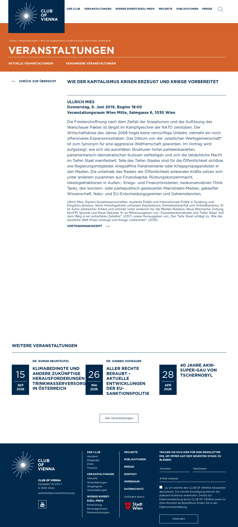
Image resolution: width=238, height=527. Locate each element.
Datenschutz (134, 489)
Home (12, 41)
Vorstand (92, 456)
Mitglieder (93, 460)
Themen (92, 468)
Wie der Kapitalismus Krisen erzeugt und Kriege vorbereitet (75, 41)
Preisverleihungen (98, 512)
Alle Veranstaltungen (119, 418)
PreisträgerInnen (97, 509)
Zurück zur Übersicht (34, 81)
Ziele (90, 464)
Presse (207, 9)
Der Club (73, 9)
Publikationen (187, 9)
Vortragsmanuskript (84, 226)
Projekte (165, 9)
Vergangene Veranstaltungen (91, 63)
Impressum (132, 481)
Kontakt (130, 474)
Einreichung (94, 505)
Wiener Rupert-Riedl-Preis (135, 9)
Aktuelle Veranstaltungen (30, 63)
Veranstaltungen (97, 9)
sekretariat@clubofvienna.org (56, 493)
